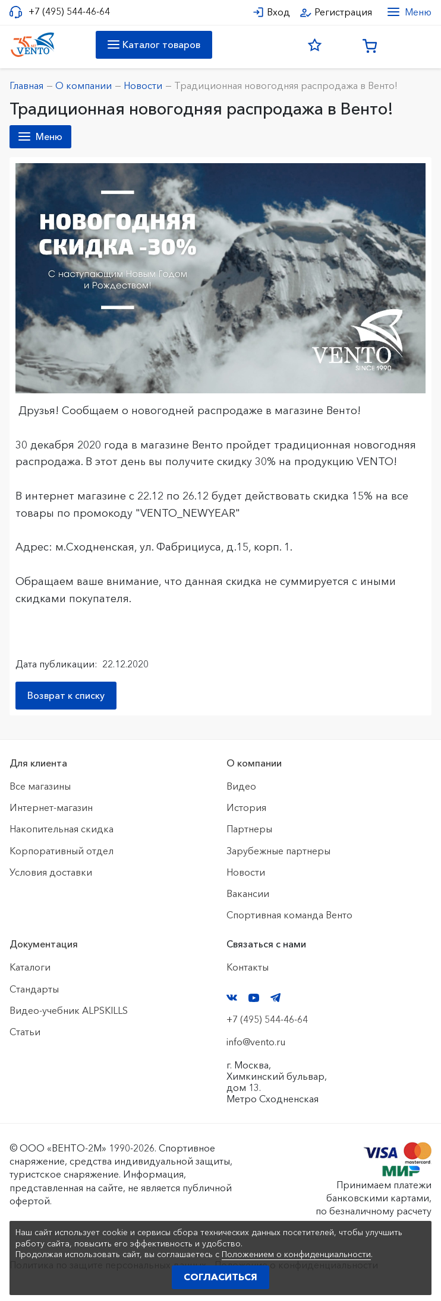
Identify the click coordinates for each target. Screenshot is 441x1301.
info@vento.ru (255, 1042)
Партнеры (249, 829)
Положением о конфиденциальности (296, 1254)
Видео (241, 786)
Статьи (25, 1032)
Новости (245, 872)
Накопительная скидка (62, 829)
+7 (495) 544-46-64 (69, 11)
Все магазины (40, 786)
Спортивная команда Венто (289, 915)
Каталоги (30, 967)
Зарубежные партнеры (278, 851)
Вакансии (247, 893)
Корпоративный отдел (62, 851)
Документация (44, 944)
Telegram (275, 997)
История (246, 807)
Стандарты (34, 989)
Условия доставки (51, 872)
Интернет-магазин (51, 807)
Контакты (247, 967)
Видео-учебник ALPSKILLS (69, 1010)
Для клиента (38, 763)
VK (231, 997)
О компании (254, 763)
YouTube (253, 998)
